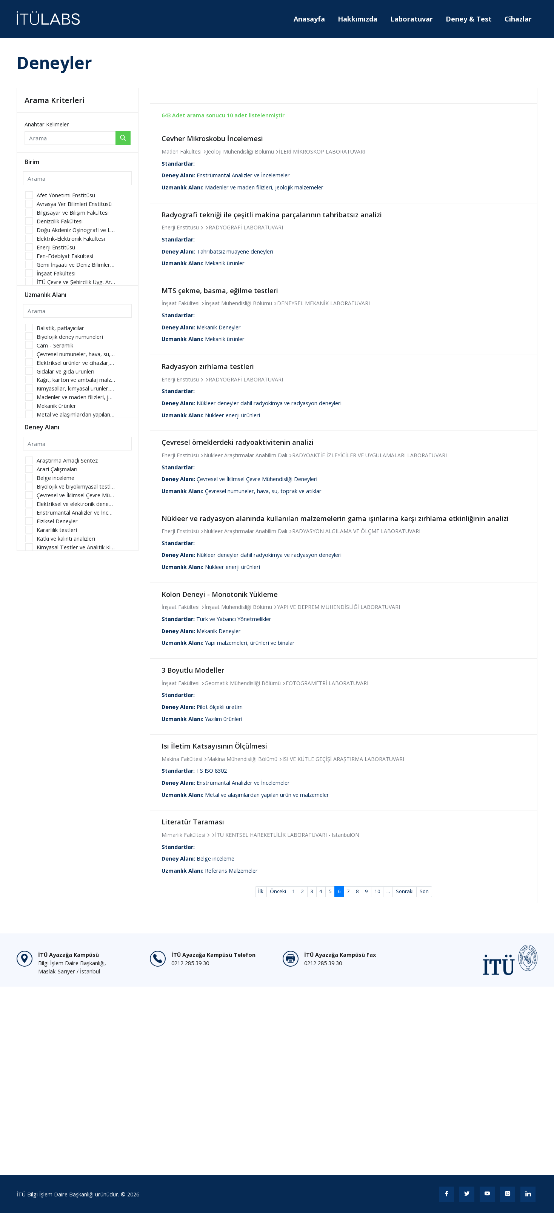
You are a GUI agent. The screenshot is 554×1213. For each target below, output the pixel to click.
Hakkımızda (357, 18)
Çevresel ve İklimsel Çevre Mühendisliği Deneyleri (76, 495)
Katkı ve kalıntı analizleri (66, 538)
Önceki (278, 891)
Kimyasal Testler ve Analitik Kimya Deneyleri (76, 547)
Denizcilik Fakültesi (60, 221)
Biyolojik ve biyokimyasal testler (76, 486)
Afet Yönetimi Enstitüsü (66, 195)
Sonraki (405, 891)
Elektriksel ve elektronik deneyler (76, 503)
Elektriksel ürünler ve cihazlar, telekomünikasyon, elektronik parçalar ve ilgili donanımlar (76, 362)
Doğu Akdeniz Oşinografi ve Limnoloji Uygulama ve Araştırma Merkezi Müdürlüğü (76, 230)
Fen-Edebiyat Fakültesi (65, 256)
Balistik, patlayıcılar (60, 328)
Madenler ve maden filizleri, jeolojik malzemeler (76, 397)
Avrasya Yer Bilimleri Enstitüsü (74, 204)
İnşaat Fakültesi (56, 273)
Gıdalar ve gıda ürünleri (65, 371)
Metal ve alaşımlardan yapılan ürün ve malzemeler (76, 414)
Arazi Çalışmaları (57, 469)
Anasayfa (309, 18)
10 (377, 891)
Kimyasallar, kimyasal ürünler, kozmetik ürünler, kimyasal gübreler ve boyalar (76, 388)
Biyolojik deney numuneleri (70, 336)
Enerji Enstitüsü (56, 247)
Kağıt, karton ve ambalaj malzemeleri (76, 379)
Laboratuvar (411, 18)
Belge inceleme (55, 477)
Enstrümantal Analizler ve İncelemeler (76, 512)
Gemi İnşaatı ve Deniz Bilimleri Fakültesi (76, 264)
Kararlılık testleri (57, 529)
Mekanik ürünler (56, 405)
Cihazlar (518, 18)
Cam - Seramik (55, 345)
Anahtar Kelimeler (47, 124)
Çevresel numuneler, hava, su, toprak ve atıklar (76, 354)
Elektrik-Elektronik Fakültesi (71, 238)
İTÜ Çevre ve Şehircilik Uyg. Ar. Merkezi (76, 282)
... (388, 891)
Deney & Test (469, 18)
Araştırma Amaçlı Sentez (67, 460)
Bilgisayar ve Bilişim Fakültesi (73, 212)
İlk (260, 891)
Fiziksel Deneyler (57, 521)
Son (424, 891)
